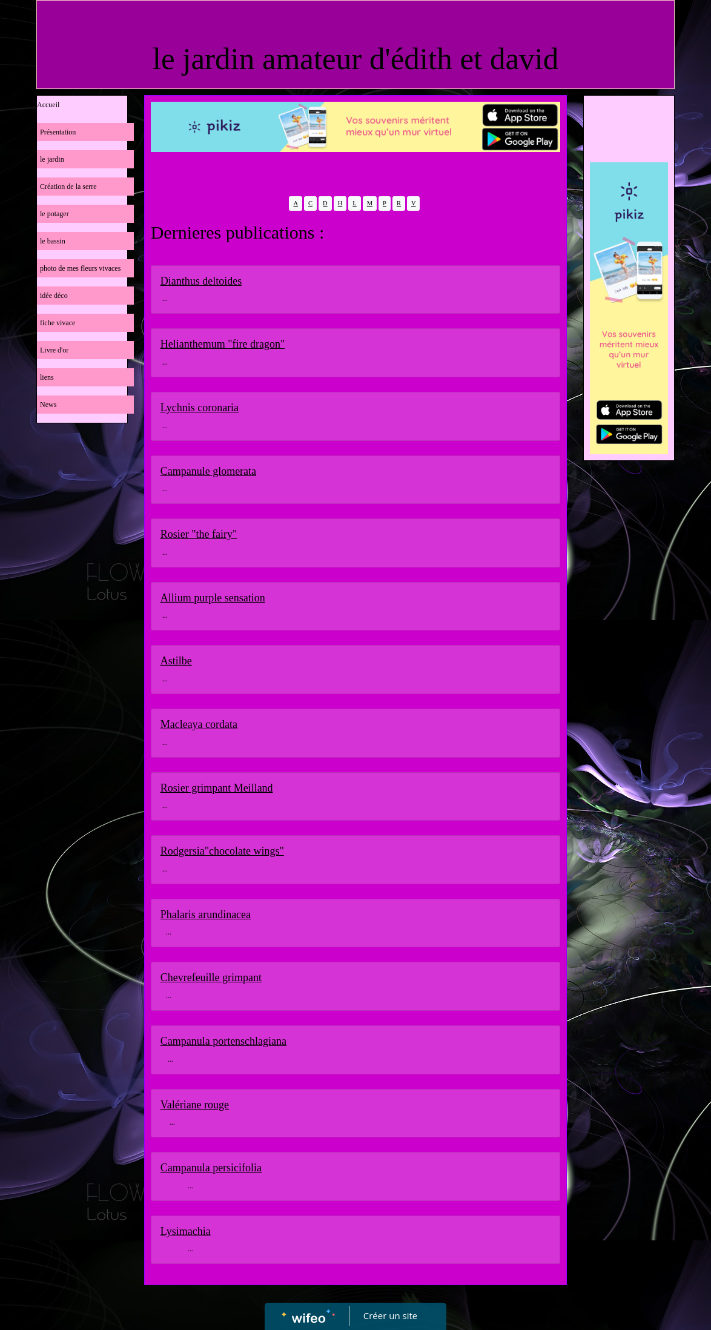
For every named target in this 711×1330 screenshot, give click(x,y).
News (48, 404)
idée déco (54, 295)
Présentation (58, 132)
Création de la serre (68, 186)
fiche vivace (57, 323)
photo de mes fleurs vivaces (80, 268)
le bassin (52, 241)
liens (47, 377)
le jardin (52, 159)
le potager (54, 214)
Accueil (48, 105)
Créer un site (390, 1315)
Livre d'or (54, 350)
